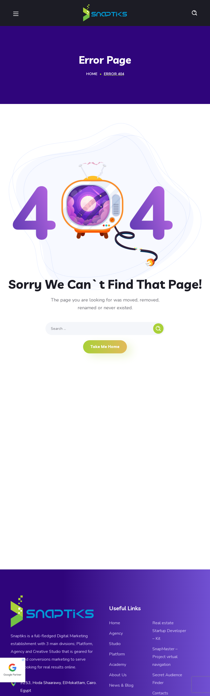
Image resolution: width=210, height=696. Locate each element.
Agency (116, 633)
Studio (115, 644)
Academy (117, 664)
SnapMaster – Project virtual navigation (165, 656)
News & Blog (121, 685)
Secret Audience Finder (167, 679)
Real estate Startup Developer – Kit (169, 630)
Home (91, 73)
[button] (194, 13)
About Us (118, 675)
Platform (117, 654)
